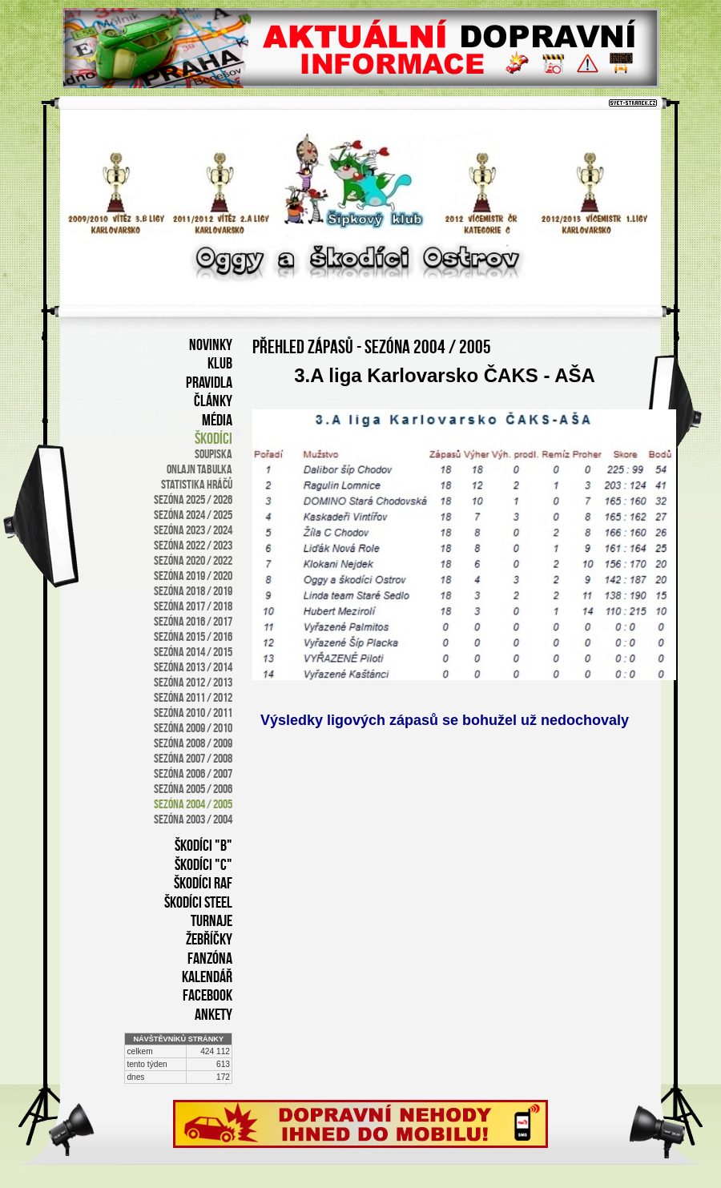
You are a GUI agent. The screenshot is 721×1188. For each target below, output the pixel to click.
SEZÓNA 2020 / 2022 (193, 560)
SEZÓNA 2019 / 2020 (193, 575)
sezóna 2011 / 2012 (193, 697)
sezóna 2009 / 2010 (193, 728)
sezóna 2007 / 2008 (193, 758)
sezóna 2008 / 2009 (193, 743)
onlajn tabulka (199, 469)
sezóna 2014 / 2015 (193, 651)
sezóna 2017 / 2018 (193, 606)
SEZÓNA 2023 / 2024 (193, 530)
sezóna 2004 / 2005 (193, 804)
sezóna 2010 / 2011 (193, 712)
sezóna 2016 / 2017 (193, 621)
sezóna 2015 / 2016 (193, 636)
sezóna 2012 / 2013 (193, 682)
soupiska (213, 454)
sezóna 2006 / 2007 (193, 773)
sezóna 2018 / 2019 (193, 591)
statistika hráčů (196, 484)
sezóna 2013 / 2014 (193, 667)
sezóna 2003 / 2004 (193, 819)
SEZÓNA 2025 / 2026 (193, 499)
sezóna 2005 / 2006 (193, 788)
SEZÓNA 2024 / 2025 (193, 515)
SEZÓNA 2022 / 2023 (193, 545)
